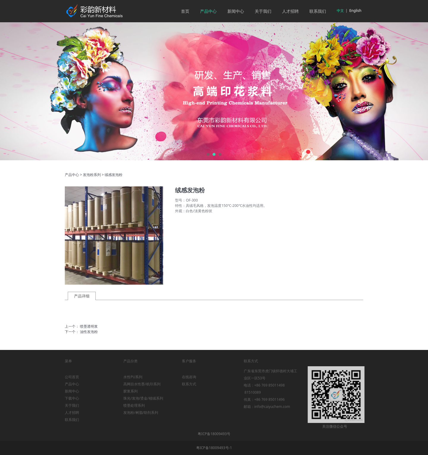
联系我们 (317, 11)
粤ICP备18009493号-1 (214, 447)
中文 (340, 10)
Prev (11, 91)
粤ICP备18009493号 (214, 433)
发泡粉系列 (92, 174)
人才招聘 (290, 11)
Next (417, 91)
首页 (185, 11)
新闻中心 (235, 11)
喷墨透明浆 (89, 326)
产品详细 (81, 296)
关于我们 (263, 11)
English (355, 10)
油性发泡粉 (89, 331)
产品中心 (208, 11)
